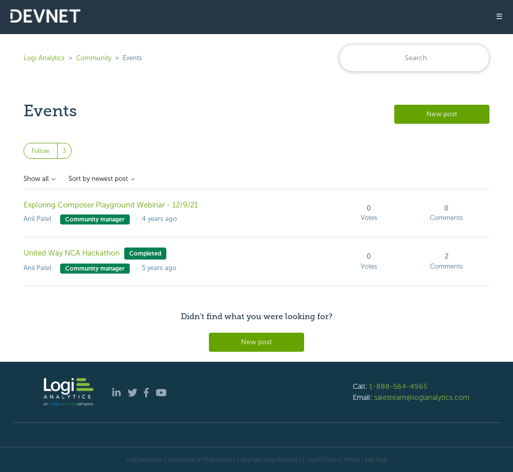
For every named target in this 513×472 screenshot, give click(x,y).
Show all (40, 178)
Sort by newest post (102, 178)
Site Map (376, 459)
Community (93, 58)
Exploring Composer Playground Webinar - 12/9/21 (111, 204)
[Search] (414, 58)
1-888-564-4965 (398, 386)
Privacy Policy (342, 459)
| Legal (311, 459)
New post (441, 114)
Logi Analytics (44, 58)
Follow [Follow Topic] (41, 150)
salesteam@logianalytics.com (421, 397)
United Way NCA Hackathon (72, 253)
